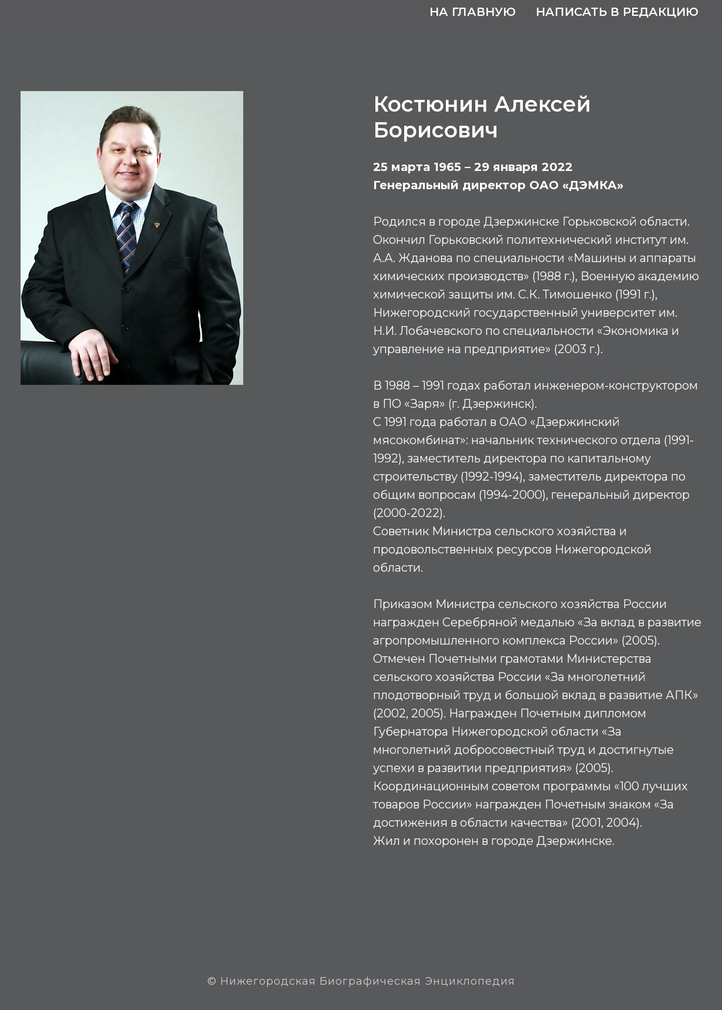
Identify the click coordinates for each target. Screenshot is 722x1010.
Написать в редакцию (617, 12)
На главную (472, 12)
